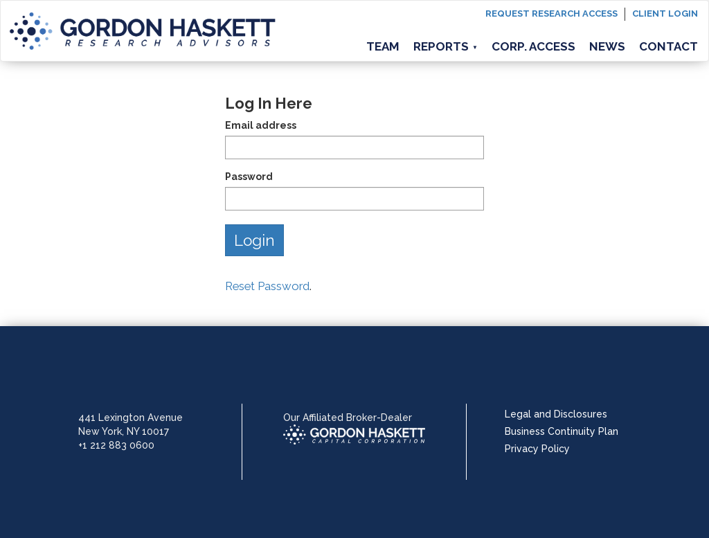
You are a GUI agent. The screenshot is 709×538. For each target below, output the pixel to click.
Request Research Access (551, 13)
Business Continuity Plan (561, 431)
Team (383, 46)
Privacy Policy (537, 448)
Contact (668, 46)
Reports (445, 46)
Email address (260, 125)
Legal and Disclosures (556, 414)
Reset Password (267, 286)
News (607, 46)
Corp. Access (533, 46)
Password (249, 176)
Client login (665, 13)
